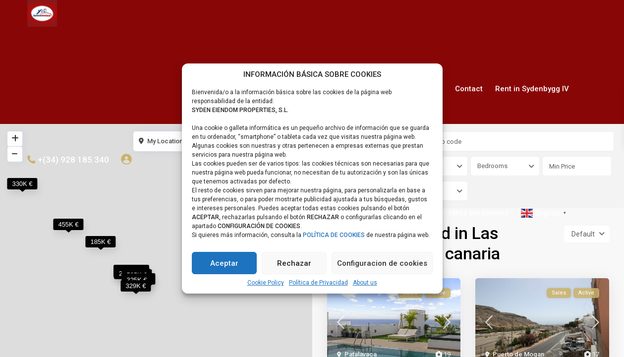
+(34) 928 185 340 (73, 160)
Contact (469, 88)
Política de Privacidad (318, 282)
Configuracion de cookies (382, 263)
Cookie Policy (265, 282)
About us (365, 282)
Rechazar (294, 263)
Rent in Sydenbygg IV (532, 88)
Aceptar (224, 263)
